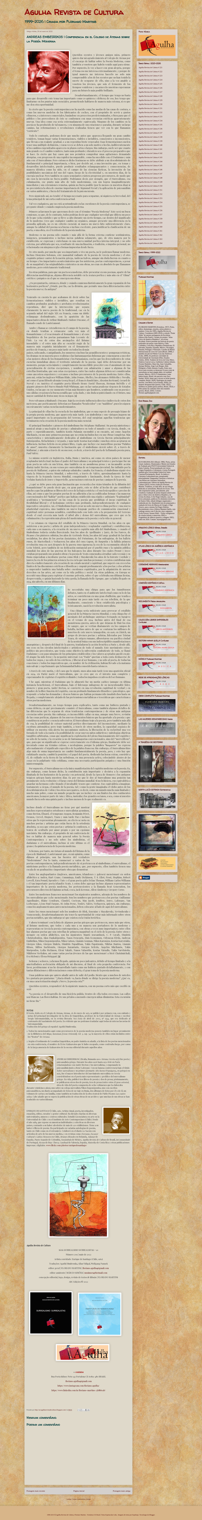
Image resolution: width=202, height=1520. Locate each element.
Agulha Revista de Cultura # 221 (150, 67)
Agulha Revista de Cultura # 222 (150, 72)
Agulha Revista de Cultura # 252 (150, 194)
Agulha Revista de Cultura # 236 (150, 129)
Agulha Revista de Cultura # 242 (150, 153)
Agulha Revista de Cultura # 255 (150, 206)
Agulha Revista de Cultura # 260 (150, 227)
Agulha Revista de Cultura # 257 (150, 215)
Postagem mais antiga (121, 1491)
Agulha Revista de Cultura (73, 12)
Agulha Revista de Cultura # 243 (150, 157)
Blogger (152, 1515)
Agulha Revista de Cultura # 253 (150, 198)
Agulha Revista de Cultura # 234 (150, 121)
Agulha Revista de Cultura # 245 (150, 166)
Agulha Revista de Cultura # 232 (150, 112)
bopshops (135, 1515)
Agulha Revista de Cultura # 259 (150, 223)
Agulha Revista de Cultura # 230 (150, 104)
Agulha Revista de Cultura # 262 (150, 235)
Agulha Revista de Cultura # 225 (150, 84)
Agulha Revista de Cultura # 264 (150, 243)
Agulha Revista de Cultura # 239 (150, 141)
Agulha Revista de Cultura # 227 (150, 92)
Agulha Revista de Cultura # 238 (150, 137)
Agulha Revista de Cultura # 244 (150, 162)
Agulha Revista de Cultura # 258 (150, 219)
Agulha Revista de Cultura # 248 (150, 178)
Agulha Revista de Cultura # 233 (150, 117)
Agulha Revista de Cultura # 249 (150, 182)
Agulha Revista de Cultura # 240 (150, 145)
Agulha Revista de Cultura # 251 (150, 190)
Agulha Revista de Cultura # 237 (150, 133)
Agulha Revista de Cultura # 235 (150, 125)
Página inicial (78, 1491)
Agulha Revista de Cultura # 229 (150, 100)
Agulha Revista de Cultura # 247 (150, 174)
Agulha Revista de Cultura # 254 (150, 202)
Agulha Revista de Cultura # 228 (150, 96)
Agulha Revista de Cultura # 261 (150, 231)
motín (50, 670)
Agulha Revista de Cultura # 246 (150, 170)
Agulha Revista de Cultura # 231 (150, 108)
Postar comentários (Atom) (81, 1499)
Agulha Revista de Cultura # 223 (150, 76)
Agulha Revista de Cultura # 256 (150, 210)
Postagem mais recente (36, 1491)
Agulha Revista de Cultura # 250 (150, 186)
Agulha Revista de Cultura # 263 (150, 239)
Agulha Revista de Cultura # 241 (150, 149)
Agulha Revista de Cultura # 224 (150, 80)
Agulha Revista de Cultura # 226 (150, 88)
